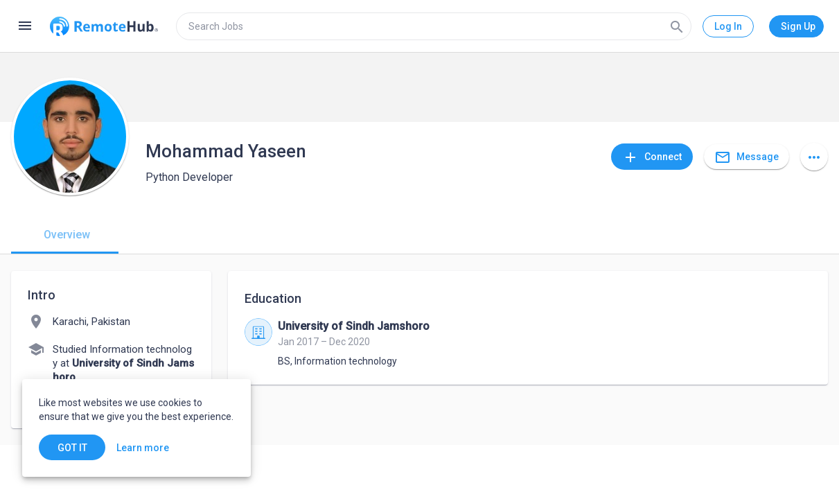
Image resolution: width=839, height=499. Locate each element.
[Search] (677, 26)
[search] (433, 26)
